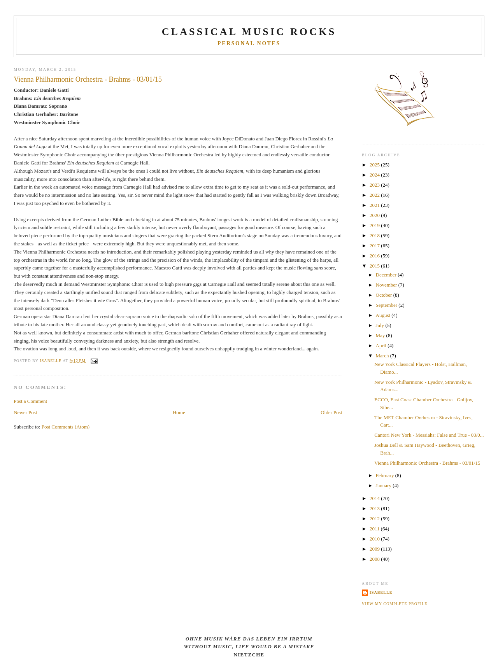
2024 (375, 175)
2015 (375, 266)
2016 (375, 256)
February (385, 475)
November (387, 285)
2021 (375, 205)
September (387, 305)
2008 (375, 559)
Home (179, 412)
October (384, 295)
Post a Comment (30, 401)
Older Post (331, 412)
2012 (375, 518)
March (383, 356)
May (381, 335)
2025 (375, 165)
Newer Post (25, 412)
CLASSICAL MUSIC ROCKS (249, 31)
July (381, 325)
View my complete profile (395, 604)
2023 (375, 185)
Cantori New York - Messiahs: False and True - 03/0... (429, 435)
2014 (375, 498)
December (387, 275)
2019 (375, 225)
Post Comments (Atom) (66, 427)
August (384, 315)
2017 (375, 245)
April (382, 345)
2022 (375, 195)
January (384, 485)
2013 (375, 508)
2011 (375, 529)
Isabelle (381, 592)
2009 (375, 549)
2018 (375, 235)
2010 (375, 539)
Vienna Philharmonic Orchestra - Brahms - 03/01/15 (427, 463)
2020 (375, 215)
